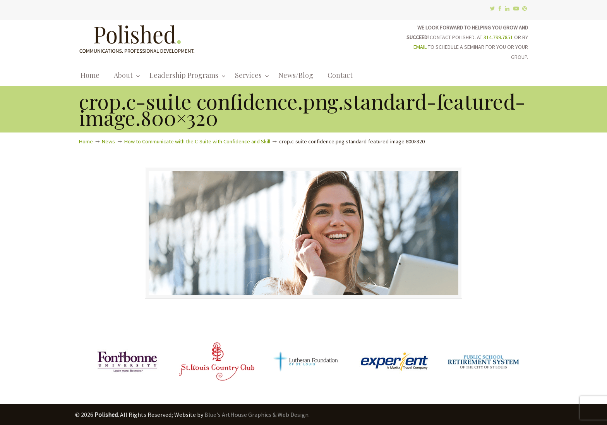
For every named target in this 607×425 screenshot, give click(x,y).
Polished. (137, 37)
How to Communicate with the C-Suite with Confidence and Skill (197, 141)
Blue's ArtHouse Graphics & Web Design (256, 414)
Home (86, 141)
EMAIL (420, 46)
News (108, 141)
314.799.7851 (498, 37)
